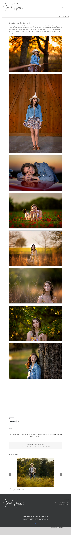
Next (66, 16)
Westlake (46, 519)
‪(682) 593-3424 (64, 503)
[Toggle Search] (62, 7)
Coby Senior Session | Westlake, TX (16, 488)
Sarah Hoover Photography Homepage (35, 518)
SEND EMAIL (65, 504)
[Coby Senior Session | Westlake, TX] (35, 459)
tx (40, 436)
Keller (27, 519)
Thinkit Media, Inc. (60, 527)
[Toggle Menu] (67, 7)
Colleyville (31, 519)
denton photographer (31, 434)
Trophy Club (40, 519)
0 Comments (26, 490)
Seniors (18, 434)
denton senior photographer (46, 434)
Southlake (36, 519)
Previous (61, 16)
